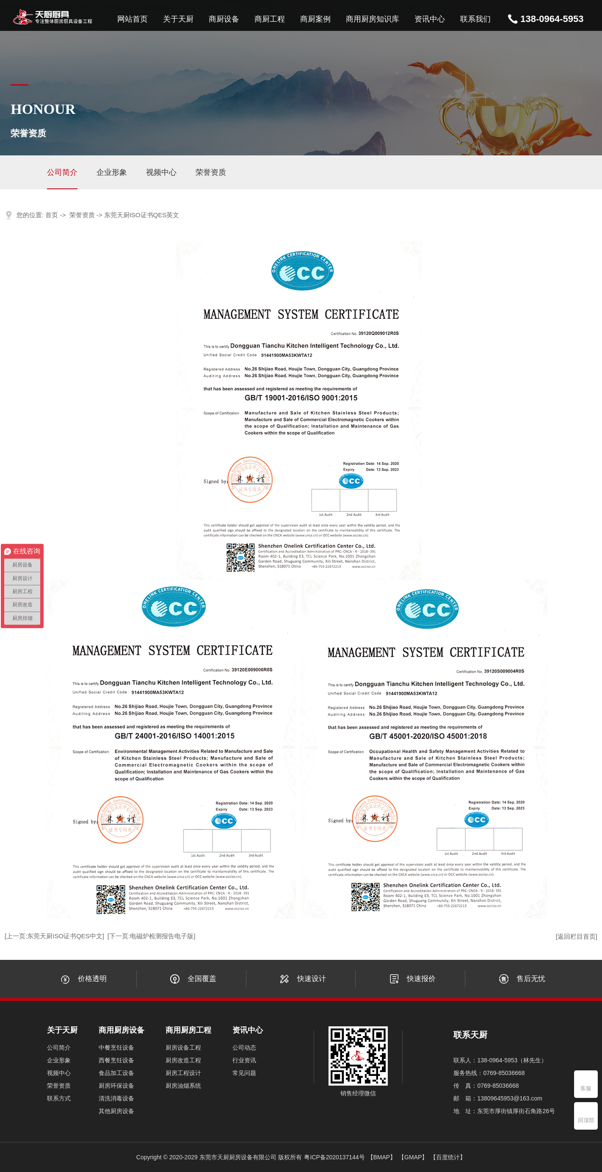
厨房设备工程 (183, 1047)
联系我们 (475, 19)
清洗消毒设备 (116, 1098)
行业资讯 (244, 1060)
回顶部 (586, 1120)
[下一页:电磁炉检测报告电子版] (152, 936)
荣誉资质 (82, 214)
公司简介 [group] (62, 172)
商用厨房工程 (188, 1030)
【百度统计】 (448, 1157)
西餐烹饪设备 (116, 1060)
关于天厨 (178, 19)
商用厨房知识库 (372, 19)
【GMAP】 (413, 1157)
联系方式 (59, 1098)
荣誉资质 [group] (211, 172)
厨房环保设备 (116, 1085)
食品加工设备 (116, 1073)
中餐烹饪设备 (116, 1047)
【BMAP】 (381, 1157)
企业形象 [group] (112, 172)
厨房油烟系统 (183, 1085)
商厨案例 (315, 19)
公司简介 (59, 1047)
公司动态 (244, 1047)
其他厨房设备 (116, 1111)
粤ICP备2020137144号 (334, 1157)
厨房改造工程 (183, 1060)
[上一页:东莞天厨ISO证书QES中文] (54, 936)
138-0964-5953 (551, 19)
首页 (51, 214)
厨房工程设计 (183, 1073)
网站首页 (132, 19)
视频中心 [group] (161, 172)
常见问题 (244, 1073)
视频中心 (59, 1073)
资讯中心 (429, 19)
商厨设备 (224, 19)
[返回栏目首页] (576, 936)
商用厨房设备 (121, 1030)
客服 (585, 1088)
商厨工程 (269, 19)
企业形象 (59, 1060)
